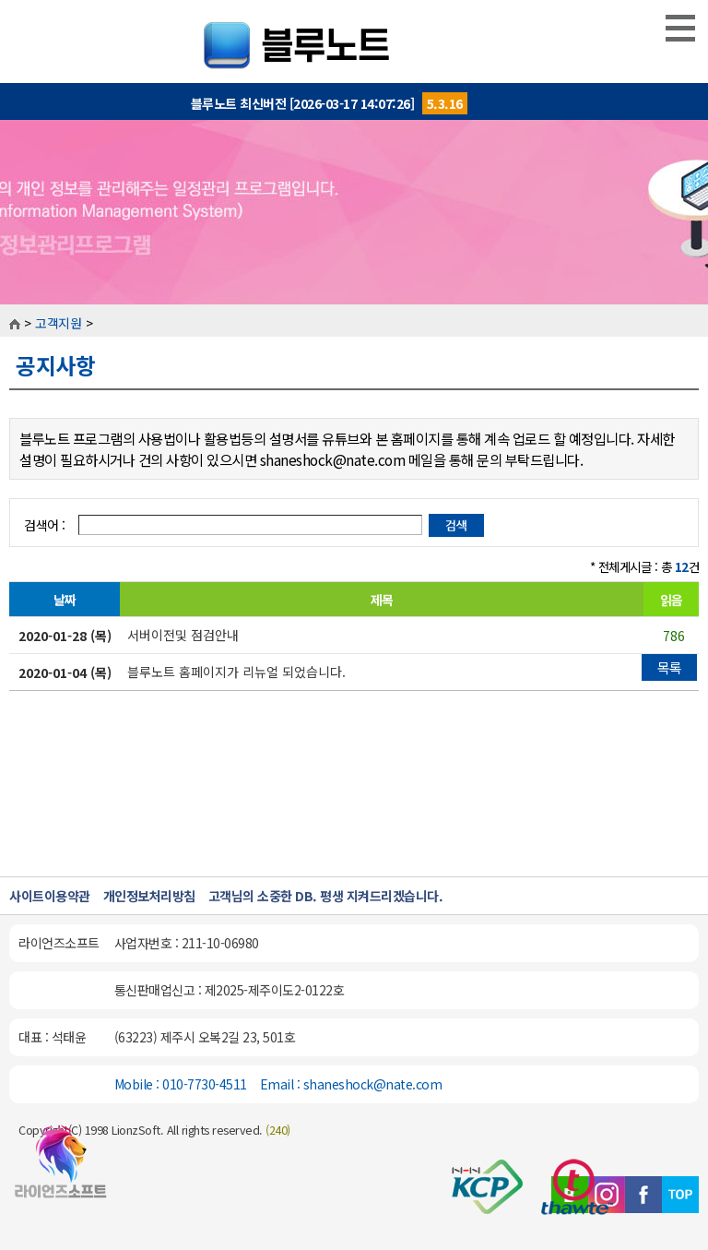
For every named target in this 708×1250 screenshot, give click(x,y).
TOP (680, 1194)
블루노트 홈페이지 (61, 1170)
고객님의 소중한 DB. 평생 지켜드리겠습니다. (325, 896)
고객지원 (58, 323)
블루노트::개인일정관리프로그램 (354, 41)
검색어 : (46, 525)
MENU (680, 27)
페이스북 (643, 1194)
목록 (669, 667)
